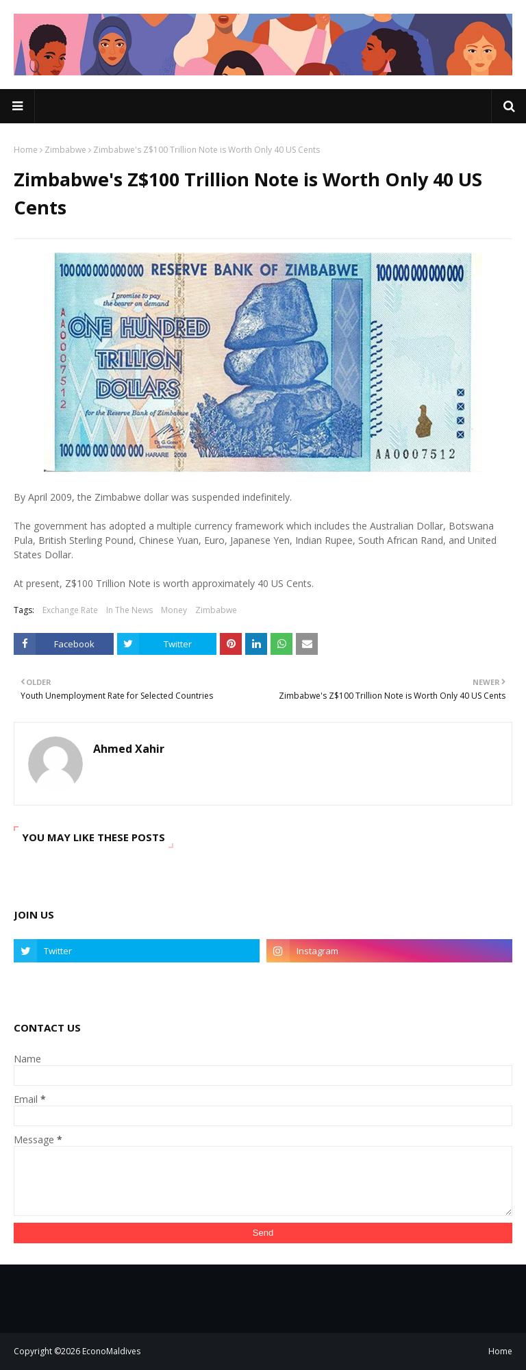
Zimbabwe (65, 149)
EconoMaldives (111, 1351)
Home (26, 149)
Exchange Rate (70, 610)
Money (174, 610)
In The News (129, 610)
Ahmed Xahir (128, 748)
